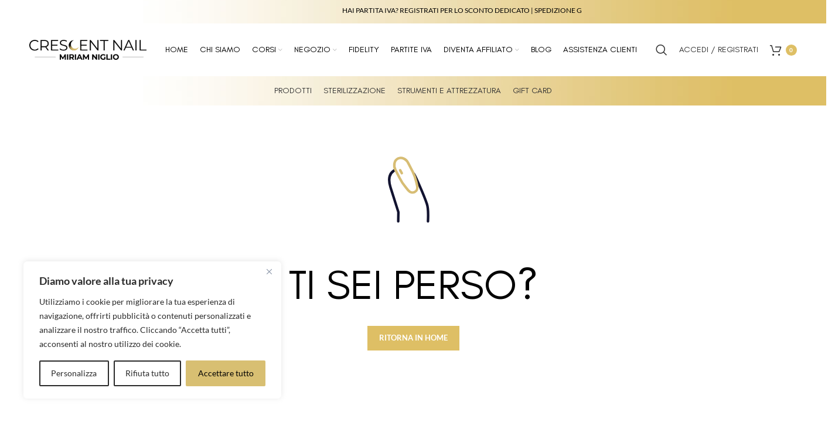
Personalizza (74, 373)
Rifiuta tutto (147, 373)
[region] (152, 330)
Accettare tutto (226, 373)
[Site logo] (87, 49)
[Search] (661, 50)
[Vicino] (269, 271)
